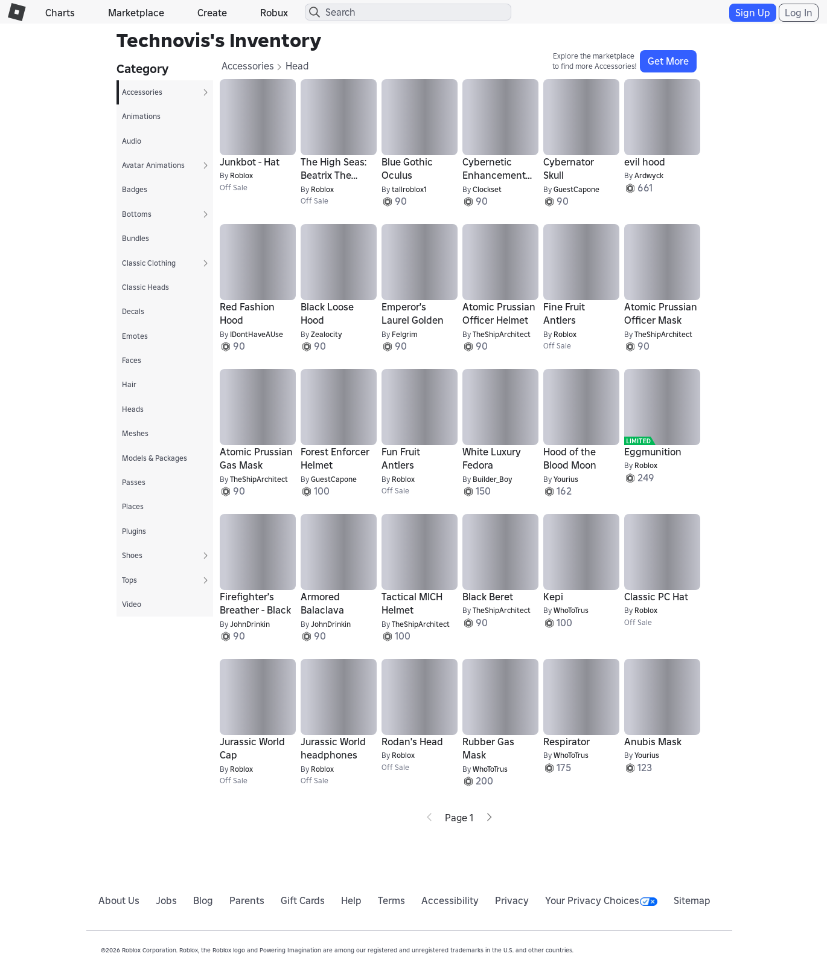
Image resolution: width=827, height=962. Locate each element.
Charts (60, 13)
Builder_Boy (492, 479)
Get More (668, 61)
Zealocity (326, 334)
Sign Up (752, 13)
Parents (246, 900)
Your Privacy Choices (601, 900)
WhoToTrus (571, 610)
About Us (118, 900)
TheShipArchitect (502, 334)
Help (351, 900)
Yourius (566, 479)
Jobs (166, 900)
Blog (203, 900)
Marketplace (136, 13)
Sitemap (692, 900)
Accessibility (450, 900)
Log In (799, 13)
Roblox (241, 175)
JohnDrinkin (250, 624)
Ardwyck (648, 175)
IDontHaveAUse (256, 334)
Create (212, 13)
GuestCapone (576, 189)
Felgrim (405, 334)
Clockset (487, 189)
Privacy (512, 900)
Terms (391, 900)
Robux (274, 13)
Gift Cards (303, 900)
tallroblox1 (409, 189)
